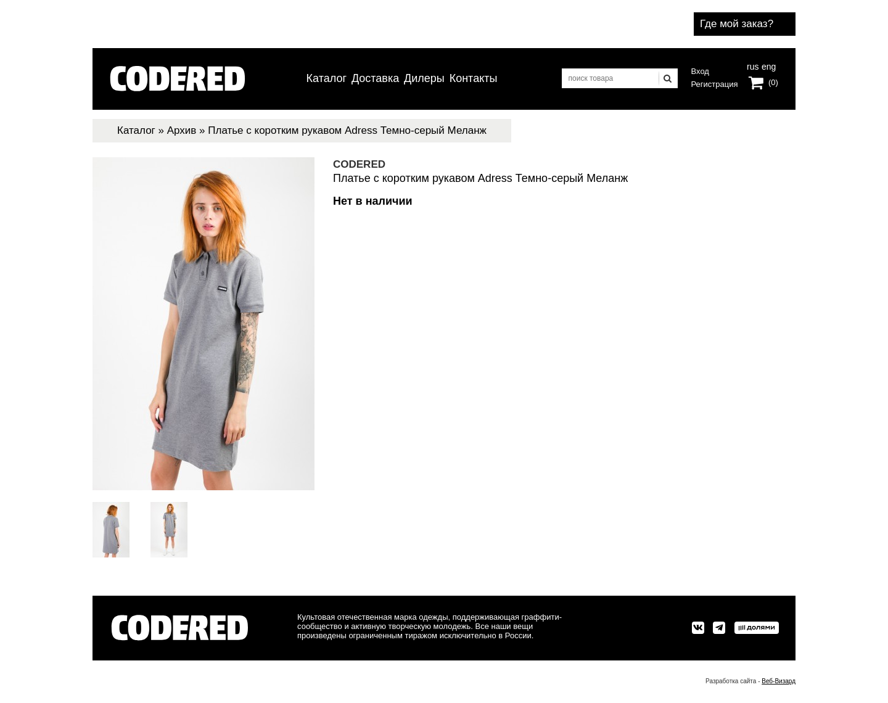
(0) (773, 82)
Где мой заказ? (736, 24)
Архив (182, 130)
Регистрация (714, 84)
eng (768, 65)
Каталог (326, 78)
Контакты (474, 78)
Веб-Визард (779, 681)
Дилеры (424, 78)
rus (752, 65)
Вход (700, 71)
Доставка (375, 78)
